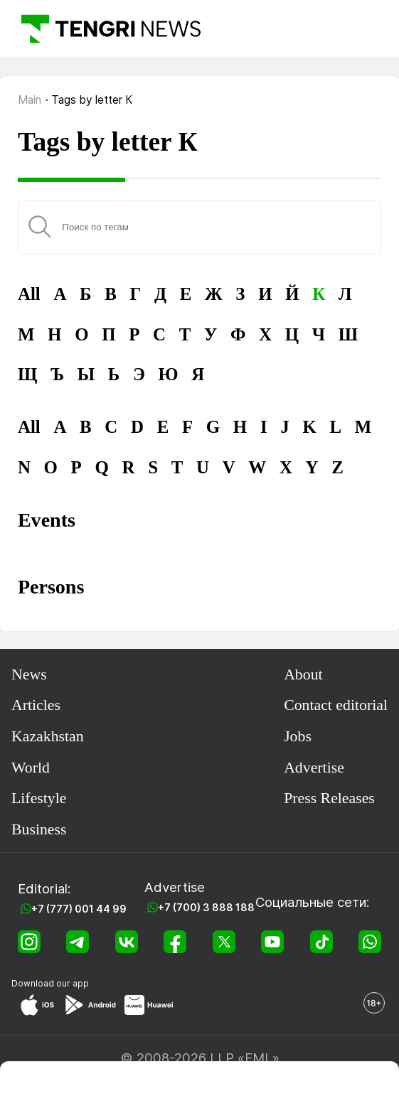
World (30, 767)
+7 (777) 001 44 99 (79, 909)
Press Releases (329, 798)
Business (39, 829)
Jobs (298, 736)
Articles (35, 705)
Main (29, 100)
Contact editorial (336, 705)
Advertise (314, 767)
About (303, 674)
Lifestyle (38, 798)
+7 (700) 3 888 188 (206, 907)
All (29, 293)
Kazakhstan (47, 736)
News (29, 674)
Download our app (50, 983)
